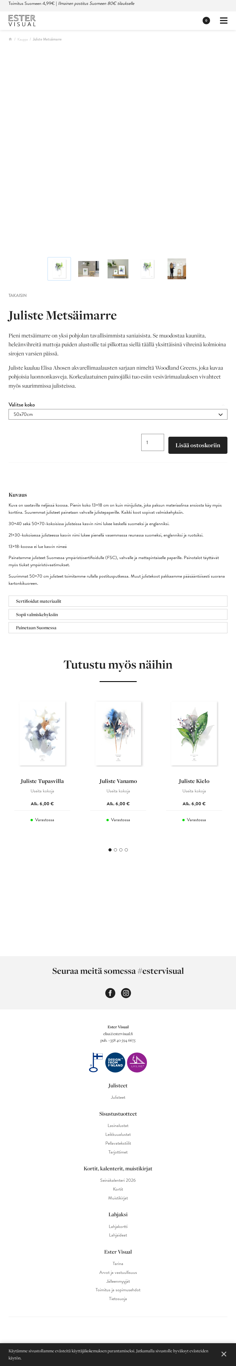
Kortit (118, 1189)
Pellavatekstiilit (118, 1143)
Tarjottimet (118, 1152)
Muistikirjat (118, 1198)
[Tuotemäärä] (152, 442)
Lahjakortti (118, 1227)
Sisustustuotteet (118, 1113)
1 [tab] (110, 849)
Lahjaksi (118, 1214)
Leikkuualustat (118, 1135)
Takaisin (18, 295)
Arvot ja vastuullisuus (118, 1273)
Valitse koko (22, 405)
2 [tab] (115, 849)
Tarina (118, 1264)
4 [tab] (126, 849)
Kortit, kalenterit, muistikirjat (118, 1168)
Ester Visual (118, 1251)
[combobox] (118, 414)
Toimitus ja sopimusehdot (118, 1290)
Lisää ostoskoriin (198, 445)
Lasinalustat (118, 1126)
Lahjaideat (118, 1235)
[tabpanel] (42, 766)
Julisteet (118, 1085)
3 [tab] (120, 849)
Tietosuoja (118, 1299)
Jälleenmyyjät (118, 1281)
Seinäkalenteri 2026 (118, 1180)
